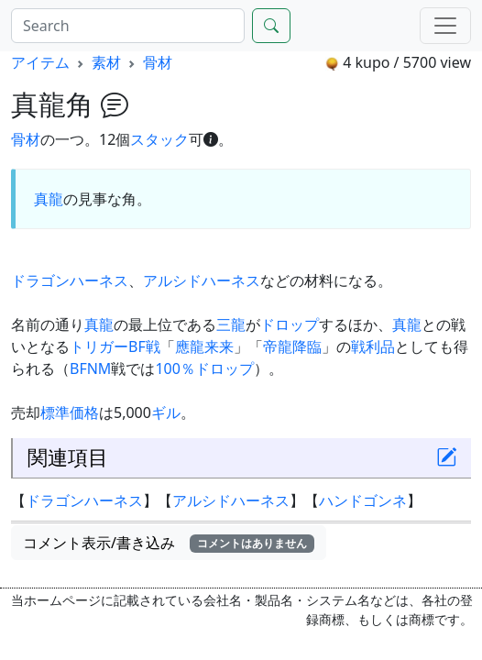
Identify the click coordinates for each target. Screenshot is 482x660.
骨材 (157, 62)
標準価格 (69, 412)
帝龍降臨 (292, 346)
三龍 (231, 324)
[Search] (128, 25)
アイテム (40, 62)
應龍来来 (204, 346)
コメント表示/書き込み (168, 543)
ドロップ (289, 324)
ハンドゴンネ (363, 500)
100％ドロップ (204, 368)
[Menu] (445, 25)
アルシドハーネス (201, 280)
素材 (106, 62)
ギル (166, 412)
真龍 (48, 199)
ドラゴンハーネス (69, 280)
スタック (159, 139)
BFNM (90, 368)
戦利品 (373, 346)
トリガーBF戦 (115, 346)
